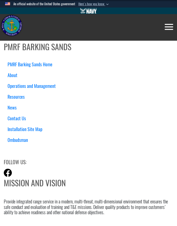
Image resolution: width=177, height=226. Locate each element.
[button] (94, 4)
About (14, 75)
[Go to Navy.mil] (88, 11)
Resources (18, 97)
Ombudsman (18, 140)
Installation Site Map (25, 129)
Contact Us (17, 118)
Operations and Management (34, 86)
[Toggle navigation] (169, 27)
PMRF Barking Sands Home (30, 64)
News (12, 107)
